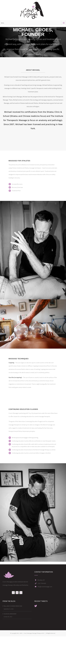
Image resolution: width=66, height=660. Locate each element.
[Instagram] (20, 592)
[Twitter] (17, 592)
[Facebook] (13, 592)
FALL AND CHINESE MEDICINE (13, 606)
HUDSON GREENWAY (10, 614)
